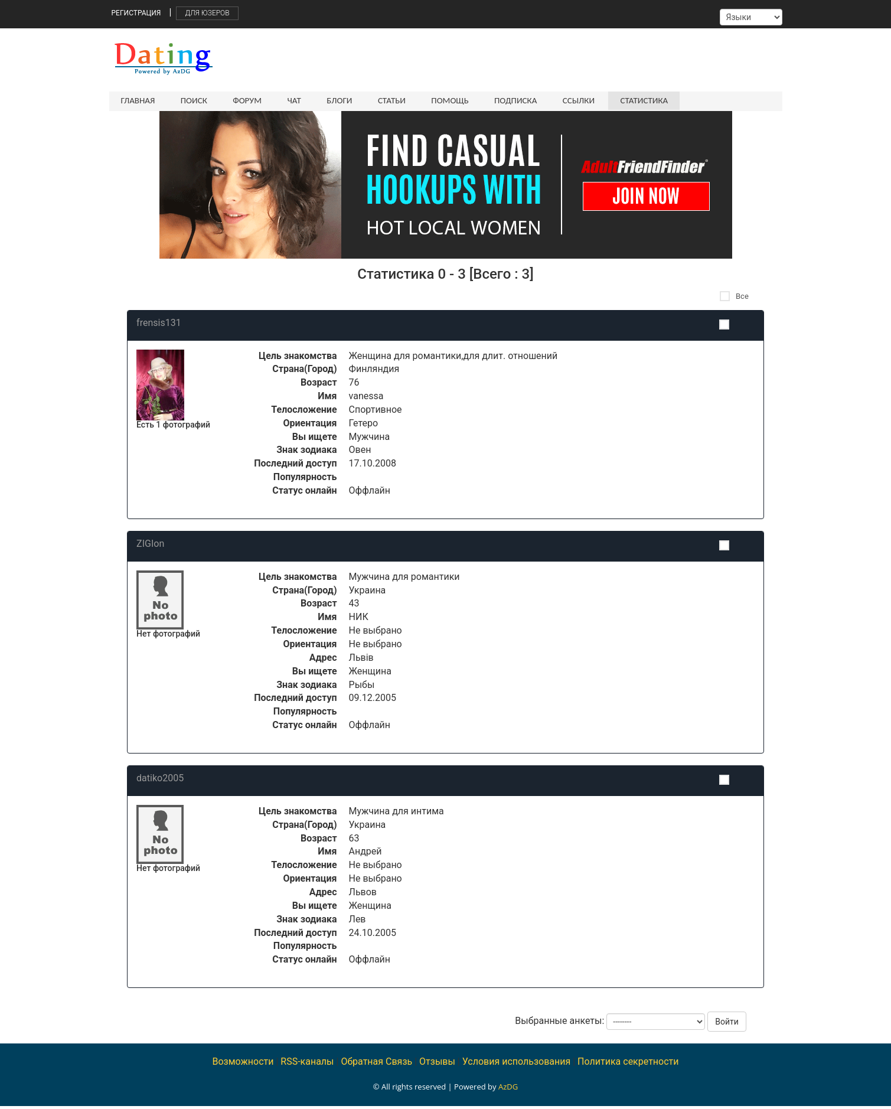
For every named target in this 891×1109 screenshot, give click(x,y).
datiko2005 (160, 781)
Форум (243, 100)
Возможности (242, 1064)
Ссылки (563, 100)
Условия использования (516, 1064)
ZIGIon (150, 546)
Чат (288, 100)
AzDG (508, 1089)
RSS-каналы (307, 1064)
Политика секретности (627, 1064)
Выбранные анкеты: (559, 1023)
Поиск (191, 100)
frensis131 (158, 325)
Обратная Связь (376, 1064)
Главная (138, 100)
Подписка (501, 100)
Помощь (437, 100)
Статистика (626, 100)
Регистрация (136, 13)
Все (734, 298)
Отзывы (437, 1064)
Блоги (331, 100)
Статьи (382, 100)
